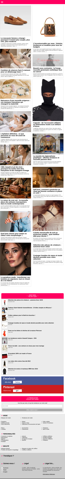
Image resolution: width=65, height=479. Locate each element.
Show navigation (2, 2)
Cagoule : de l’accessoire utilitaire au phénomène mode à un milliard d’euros (47, 124)
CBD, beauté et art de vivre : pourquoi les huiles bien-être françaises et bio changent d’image (15, 168)
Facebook (5, 468)
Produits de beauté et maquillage (9, 449)
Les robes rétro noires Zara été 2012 (19, 361)
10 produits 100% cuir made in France (19, 353)
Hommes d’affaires (48, 438)
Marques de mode (6, 418)
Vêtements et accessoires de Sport (31, 424)
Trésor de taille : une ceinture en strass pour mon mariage (26, 346)
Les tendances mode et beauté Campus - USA (22, 338)
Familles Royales (47, 437)
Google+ (5, 472)
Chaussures (25, 429)
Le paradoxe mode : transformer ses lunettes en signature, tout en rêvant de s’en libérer (15, 279)
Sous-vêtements (5, 424)
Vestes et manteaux (48, 423)
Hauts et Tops (25, 423)
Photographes (4, 440)
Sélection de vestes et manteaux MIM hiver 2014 (23, 368)
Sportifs (24, 440)
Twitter (5, 470)
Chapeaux (45, 428)
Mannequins (4, 437)
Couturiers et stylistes (6, 436)
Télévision (24, 437)
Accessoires (25, 428)
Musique (3, 441)
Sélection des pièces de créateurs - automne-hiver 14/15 (47, 246)
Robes (23, 421)
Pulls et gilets (46, 421)
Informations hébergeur (49, 474)
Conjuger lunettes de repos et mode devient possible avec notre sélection (47, 257)
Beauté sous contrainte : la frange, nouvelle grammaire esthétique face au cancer (47, 70)
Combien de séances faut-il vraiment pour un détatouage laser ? (15, 71)
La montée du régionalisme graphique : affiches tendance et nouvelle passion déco (46, 157)
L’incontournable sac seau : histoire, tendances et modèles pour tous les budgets (48, 45)
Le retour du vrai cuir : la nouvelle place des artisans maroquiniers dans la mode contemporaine (14, 202)
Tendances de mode (27, 418)
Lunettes (3, 429)
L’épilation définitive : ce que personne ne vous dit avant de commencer (13, 135)
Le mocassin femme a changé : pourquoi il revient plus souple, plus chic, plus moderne (15, 39)
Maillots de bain (5, 423)
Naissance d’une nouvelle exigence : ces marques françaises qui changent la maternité (15, 102)
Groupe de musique (27, 438)
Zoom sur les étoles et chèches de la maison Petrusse (25, 330)
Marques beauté (5, 448)
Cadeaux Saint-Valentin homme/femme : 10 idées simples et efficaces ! (30, 307)
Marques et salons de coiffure (29, 448)
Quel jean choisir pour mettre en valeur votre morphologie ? (14, 234)
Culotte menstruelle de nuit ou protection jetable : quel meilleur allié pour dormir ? (46, 234)
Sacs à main (46, 429)
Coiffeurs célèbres (47, 436)
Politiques (45, 440)
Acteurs (24, 436)
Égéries (3, 438)
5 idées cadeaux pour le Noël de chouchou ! (21, 315)
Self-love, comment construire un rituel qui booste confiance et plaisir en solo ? (47, 191)
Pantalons (3, 421)
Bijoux (2, 428)
